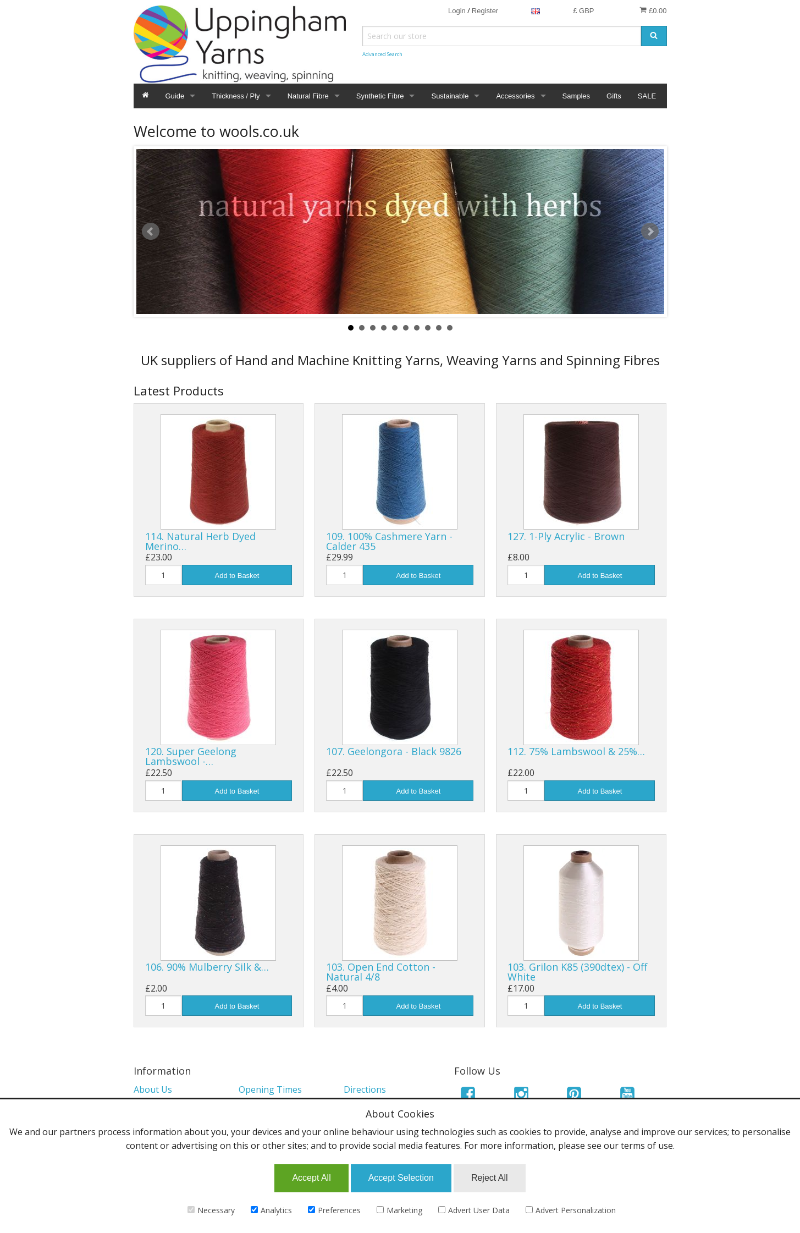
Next (650, 231)
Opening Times (270, 1089)
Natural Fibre (308, 96)
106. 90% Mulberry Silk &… (207, 966)
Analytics (271, 1210)
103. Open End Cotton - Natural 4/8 (380, 971)
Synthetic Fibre (380, 96)
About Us (153, 1089)
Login (457, 11)
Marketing (399, 1210)
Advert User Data (474, 1210)
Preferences (334, 1210)
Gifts (613, 96)
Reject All (489, 1177)
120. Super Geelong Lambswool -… (190, 756)
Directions (365, 1089)
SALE (647, 96)
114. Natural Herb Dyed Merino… (200, 541)
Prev (150, 231)
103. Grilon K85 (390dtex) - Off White (577, 971)
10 (450, 328)
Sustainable (449, 96)
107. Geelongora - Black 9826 (393, 751)
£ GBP (583, 11)
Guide (175, 96)
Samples (576, 96)
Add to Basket (237, 575)
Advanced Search (382, 54)
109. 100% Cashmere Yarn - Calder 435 (389, 541)
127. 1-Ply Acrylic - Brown (566, 536)
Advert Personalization (571, 1210)
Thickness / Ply (236, 96)
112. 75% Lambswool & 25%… (576, 751)
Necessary (211, 1210)
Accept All (311, 1177)
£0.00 (652, 10)
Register (485, 11)
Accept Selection (401, 1177)
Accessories (515, 96)
